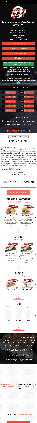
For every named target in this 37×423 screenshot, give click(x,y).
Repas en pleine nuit (18, 141)
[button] (11, 225)
